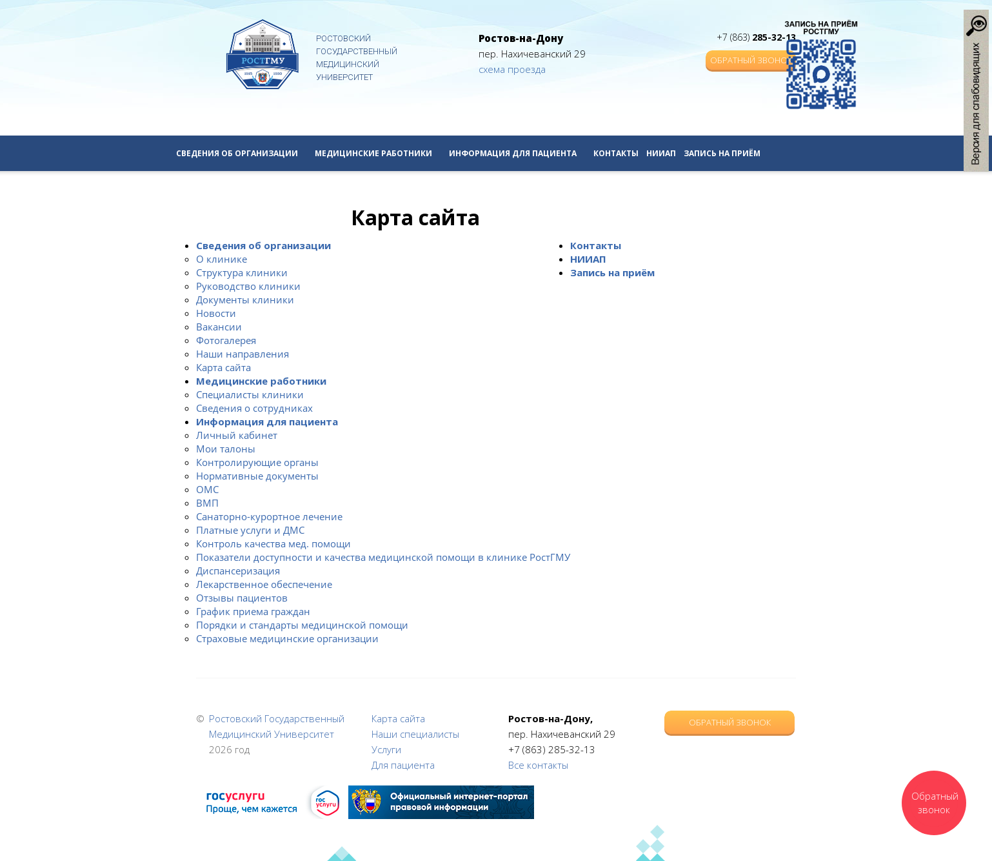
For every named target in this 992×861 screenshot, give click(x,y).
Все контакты (538, 764)
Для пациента (403, 764)
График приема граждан (253, 611)
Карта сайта (223, 367)
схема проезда (512, 69)
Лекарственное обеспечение (264, 584)
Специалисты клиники (250, 394)
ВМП (207, 502)
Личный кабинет (236, 435)
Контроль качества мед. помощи (273, 543)
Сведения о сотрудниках (254, 407)
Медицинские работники (378, 153)
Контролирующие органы (257, 462)
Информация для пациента (517, 153)
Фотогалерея (226, 340)
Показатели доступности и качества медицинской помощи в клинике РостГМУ (383, 557)
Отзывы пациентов (242, 597)
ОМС (207, 489)
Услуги (386, 749)
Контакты (616, 153)
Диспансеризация (238, 570)
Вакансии (219, 326)
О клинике (221, 258)
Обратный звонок (751, 60)
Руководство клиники (248, 285)
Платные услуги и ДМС (250, 529)
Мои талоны (225, 448)
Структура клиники (242, 272)
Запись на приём (722, 153)
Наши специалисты (415, 733)
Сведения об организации (241, 153)
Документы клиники (245, 299)
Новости (216, 313)
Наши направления (242, 353)
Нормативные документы (257, 475)
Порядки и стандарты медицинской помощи (302, 624)
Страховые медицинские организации (287, 638)
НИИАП (661, 153)
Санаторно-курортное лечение (269, 516)
